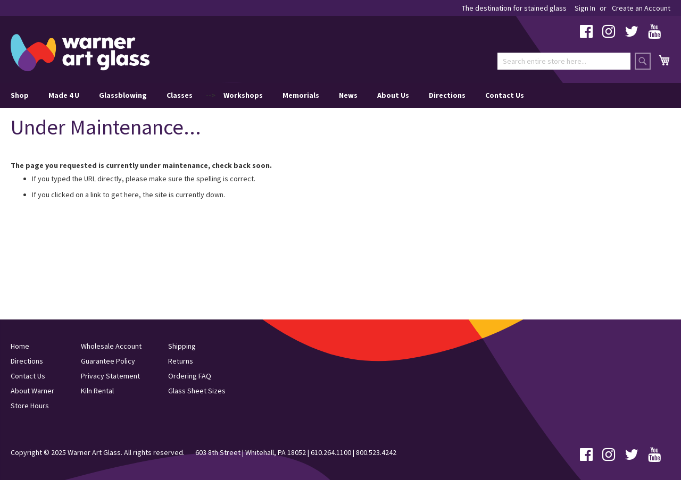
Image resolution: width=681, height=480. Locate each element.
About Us (393, 95)
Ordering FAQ (189, 376)
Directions (447, 95)
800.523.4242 (376, 452)
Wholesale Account (111, 346)
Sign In (585, 8)
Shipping (182, 346)
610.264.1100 (331, 452)
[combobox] (563, 61)
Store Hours (30, 405)
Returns (180, 361)
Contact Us (504, 95)
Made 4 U (63, 95)
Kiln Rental (97, 390)
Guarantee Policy (108, 361)
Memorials (301, 95)
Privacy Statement (110, 376)
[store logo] (80, 53)
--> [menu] (267, 95)
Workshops (243, 95)
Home (20, 346)
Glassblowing (123, 95)
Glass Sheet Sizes (197, 390)
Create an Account (641, 8)
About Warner (32, 390)
